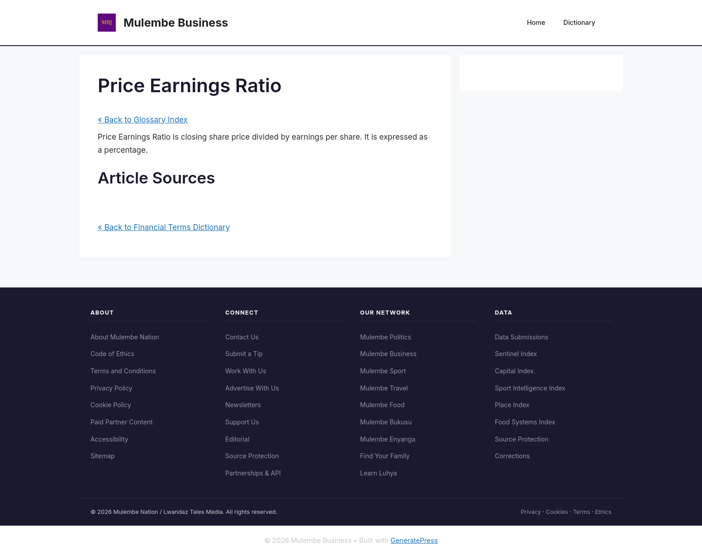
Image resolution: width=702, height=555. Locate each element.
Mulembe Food (382, 405)
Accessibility (109, 439)
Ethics (603, 511)
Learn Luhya (378, 473)
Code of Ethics (112, 353)
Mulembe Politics (385, 337)
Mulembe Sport (383, 371)
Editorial (237, 439)
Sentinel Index (516, 353)
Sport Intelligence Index (530, 388)
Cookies (557, 511)
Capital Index (514, 371)
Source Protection (252, 456)
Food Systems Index (525, 422)
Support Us (242, 422)
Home (536, 22)
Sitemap (102, 456)
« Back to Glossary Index (143, 119)
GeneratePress (414, 540)
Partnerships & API (253, 473)
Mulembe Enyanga (387, 439)
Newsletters (243, 405)
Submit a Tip (244, 353)
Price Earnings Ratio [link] (134, 136)
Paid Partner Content (121, 422)
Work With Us (245, 371)
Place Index (512, 405)
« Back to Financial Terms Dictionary (164, 227)
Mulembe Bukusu (386, 422)
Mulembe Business (175, 22)
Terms (581, 511)
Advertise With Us (252, 388)
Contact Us (242, 337)
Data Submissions (521, 337)
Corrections (512, 456)
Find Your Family (385, 456)
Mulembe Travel (384, 388)
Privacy (531, 511)
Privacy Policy (111, 388)
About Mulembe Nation (124, 337)
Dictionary (579, 22)
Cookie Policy (110, 405)
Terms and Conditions (123, 371)
